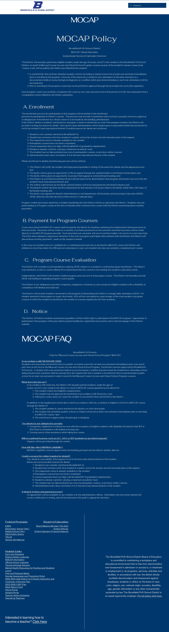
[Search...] (147, 5)
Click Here (39, 622)
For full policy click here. (149, 596)
